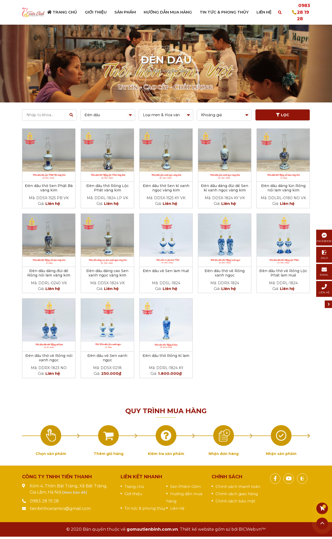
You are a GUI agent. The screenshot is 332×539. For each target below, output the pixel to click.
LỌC (282, 115)
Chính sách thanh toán (238, 486)
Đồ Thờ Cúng (158, 70)
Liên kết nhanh (141, 477)
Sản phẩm (125, 12)
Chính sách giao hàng (237, 493)
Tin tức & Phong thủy (224, 12)
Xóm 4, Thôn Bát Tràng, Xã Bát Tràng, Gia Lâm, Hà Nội (68, 489)
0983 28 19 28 (303, 12)
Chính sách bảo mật (235, 501)
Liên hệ (264, 12)
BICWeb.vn (250, 529)
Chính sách (227, 477)
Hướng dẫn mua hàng (168, 12)
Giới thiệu (96, 12)
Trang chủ (62, 12)
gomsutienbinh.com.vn (152, 529)
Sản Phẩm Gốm (185, 486)
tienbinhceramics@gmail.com (60, 508)
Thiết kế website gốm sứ (205, 529)
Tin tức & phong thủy (145, 508)
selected (108, 114)
